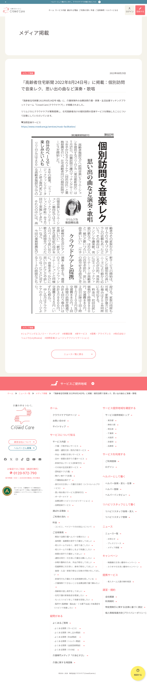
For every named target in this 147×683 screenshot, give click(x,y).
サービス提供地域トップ (117, 414)
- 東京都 (110, 420)
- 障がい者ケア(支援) (63, 475)
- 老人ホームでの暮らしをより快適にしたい (73, 549)
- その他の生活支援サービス (66, 467)
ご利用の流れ (84, 10)
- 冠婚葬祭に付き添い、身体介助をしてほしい (74, 566)
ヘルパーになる (111, 10)
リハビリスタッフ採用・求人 (119, 511)
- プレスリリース (113, 543)
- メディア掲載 (112, 547)
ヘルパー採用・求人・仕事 (118, 483)
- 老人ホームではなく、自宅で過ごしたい (72, 545)
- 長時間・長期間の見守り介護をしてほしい (73, 540)
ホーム (51, 10)
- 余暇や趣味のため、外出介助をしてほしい (73, 562)
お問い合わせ (59, 420)
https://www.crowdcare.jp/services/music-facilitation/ (48, 126)
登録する (140, 11)
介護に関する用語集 (62, 662)
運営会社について (22, 441)
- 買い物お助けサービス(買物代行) (69, 492)
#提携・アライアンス (100, 333)
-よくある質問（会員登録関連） (68, 645)
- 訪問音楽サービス (62, 505)
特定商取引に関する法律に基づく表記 (123, 606)
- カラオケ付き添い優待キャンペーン (122, 566)
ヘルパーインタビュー (116, 494)
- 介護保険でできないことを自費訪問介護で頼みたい (77, 583)
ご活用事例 (99, 10)
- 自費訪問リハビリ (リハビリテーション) (72, 500)
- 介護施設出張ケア (62, 479)
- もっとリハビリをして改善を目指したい (72, 599)
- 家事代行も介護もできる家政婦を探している (74, 578)
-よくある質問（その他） (65, 649)
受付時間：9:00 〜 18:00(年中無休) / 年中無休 (22, 478)
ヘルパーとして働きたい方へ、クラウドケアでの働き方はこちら (73, 2)
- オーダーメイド (61, 496)
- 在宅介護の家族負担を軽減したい (69, 595)
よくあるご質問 (60, 622)
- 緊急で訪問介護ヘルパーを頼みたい (70, 536)
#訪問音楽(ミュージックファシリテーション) (67, 337)
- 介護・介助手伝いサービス (66, 445)
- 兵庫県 (110, 445)
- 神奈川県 (110, 424)
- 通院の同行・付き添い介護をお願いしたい (73, 558)
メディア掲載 (27, 73)
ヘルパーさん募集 (22, 448)
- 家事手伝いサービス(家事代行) (68, 463)
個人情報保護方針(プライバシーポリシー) (125, 612)
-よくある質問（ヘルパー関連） (68, 641)
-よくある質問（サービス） (66, 628)
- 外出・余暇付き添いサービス (67, 454)
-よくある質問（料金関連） (66, 636)
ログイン (130, 11)
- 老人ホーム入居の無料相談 (118, 581)
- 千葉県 (110, 433)
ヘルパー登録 (111, 489)
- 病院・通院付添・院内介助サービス (70, 450)
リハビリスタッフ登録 (116, 516)
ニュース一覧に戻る (73, 354)
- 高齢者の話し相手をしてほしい (68, 591)
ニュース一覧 (24, 393)
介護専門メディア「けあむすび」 (69, 655)
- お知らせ (110, 538)
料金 (92, 10)
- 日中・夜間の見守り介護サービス (69, 458)
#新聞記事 (67, 333)
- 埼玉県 (110, 428)
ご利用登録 (110, 461)
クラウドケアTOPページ (65, 414)
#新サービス (81, 333)
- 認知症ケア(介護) (62, 471)
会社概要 (109, 596)
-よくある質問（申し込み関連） (68, 632)
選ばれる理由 (72, 10)
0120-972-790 (23, 473)
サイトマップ (59, 426)
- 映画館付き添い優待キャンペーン (121, 562)
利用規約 (109, 601)
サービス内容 (60, 10)
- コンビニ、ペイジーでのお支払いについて (73, 526)
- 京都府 (110, 441)
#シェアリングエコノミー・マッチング (40, 333)
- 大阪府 (110, 437)
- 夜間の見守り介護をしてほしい (68, 553)
